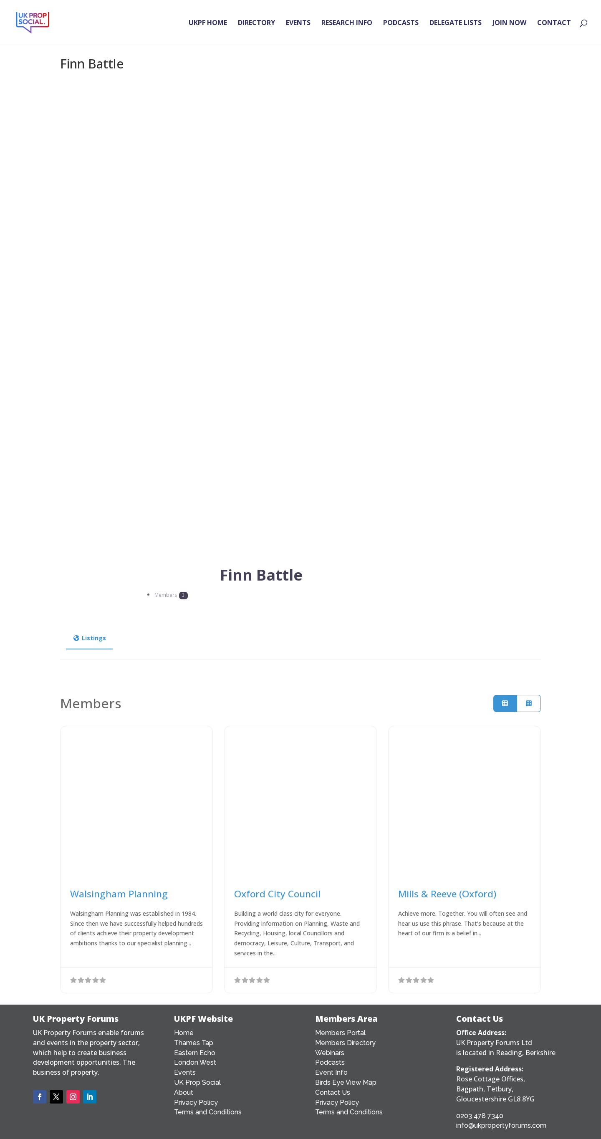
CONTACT (554, 23)
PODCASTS (401, 23)
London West (195, 1062)
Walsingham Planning (119, 893)
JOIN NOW (509, 23)
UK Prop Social (197, 1082)
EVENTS (298, 23)
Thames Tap (193, 1043)
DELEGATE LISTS (455, 23)
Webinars (329, 1053)
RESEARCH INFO (346, 23)
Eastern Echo (194, 1053)
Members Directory (345, 1043)
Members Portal (340, 1033)
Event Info (331, 1072)
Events (185, 1072)
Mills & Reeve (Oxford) (447, 893)
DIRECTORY (256, 23)
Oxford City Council (277, 893)
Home (184, 1033)
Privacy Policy (196, 1102)
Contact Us (332, 1092)
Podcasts (330, 1062)
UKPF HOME (208, 23)
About (183, 1092)
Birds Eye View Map (345, 1082)
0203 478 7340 (479, 1116)
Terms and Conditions (208, 1112)
